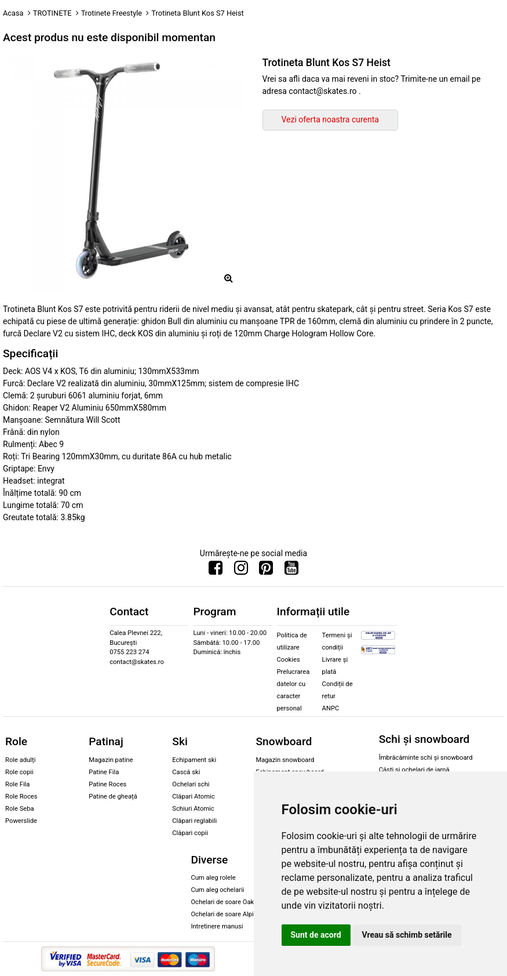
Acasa (13, 13)
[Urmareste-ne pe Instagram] (241, 570)
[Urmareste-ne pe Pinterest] (266, 570)
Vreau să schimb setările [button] (407, 934)
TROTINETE (52, 13)
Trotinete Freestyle (111, 13)
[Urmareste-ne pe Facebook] (215, 570)
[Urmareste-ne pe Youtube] (291, 570)
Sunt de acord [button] (316, 934)
